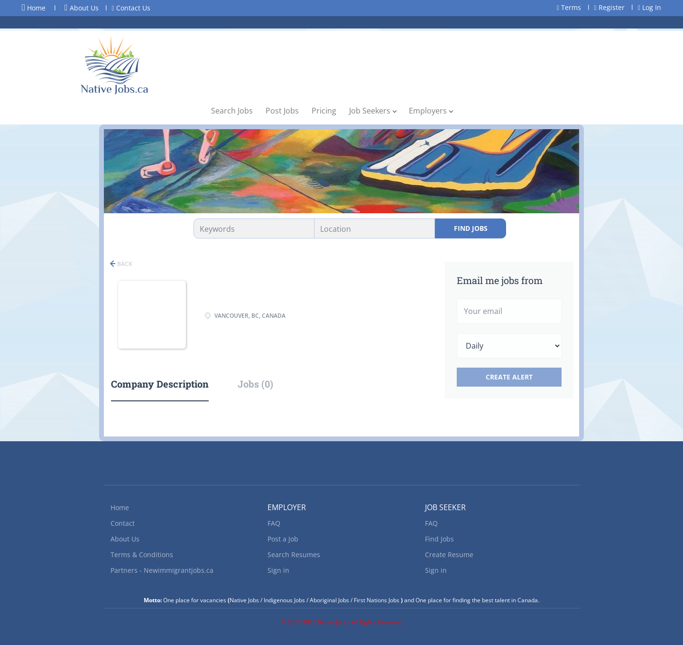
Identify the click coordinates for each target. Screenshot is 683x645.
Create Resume (449, 554)
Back (124, 264)
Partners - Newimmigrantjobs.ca (162, 570)
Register (609, 7)
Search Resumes (294, 554)
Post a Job (283, 538)
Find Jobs (471, 228)
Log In (649, 7)
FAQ (274, 523)
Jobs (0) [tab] (255, 384)
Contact (123, 523)
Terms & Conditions (142, 554)
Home (34, 7)
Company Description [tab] (160, 384)
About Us (82, 7)
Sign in (278, 570)
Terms (569, 7)
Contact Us (131, 7)
